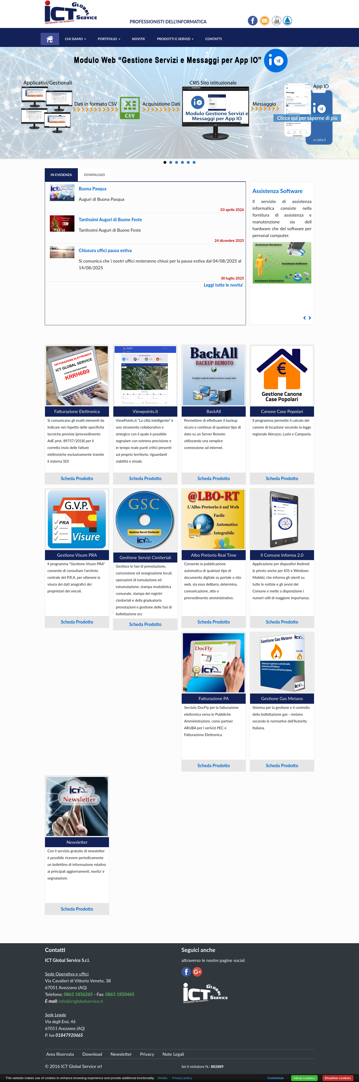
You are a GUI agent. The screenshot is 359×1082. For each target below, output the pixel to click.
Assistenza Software (277, 190)
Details (162, 1078)
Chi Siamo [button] (75, 39)
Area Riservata (60, 1054)
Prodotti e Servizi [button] (175, 39)
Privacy (147, 1054)
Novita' (138, 39)
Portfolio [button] (109, 39)
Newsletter (121, 1054)
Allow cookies (304, 1078)
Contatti (213, 39)
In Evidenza (61, 175)
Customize (275, 1078)
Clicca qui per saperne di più (307, 118)
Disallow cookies (338, 1078)
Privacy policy (182, 1078)
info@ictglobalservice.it (81, 1001)
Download (94, 175)
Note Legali (173, 1054)
